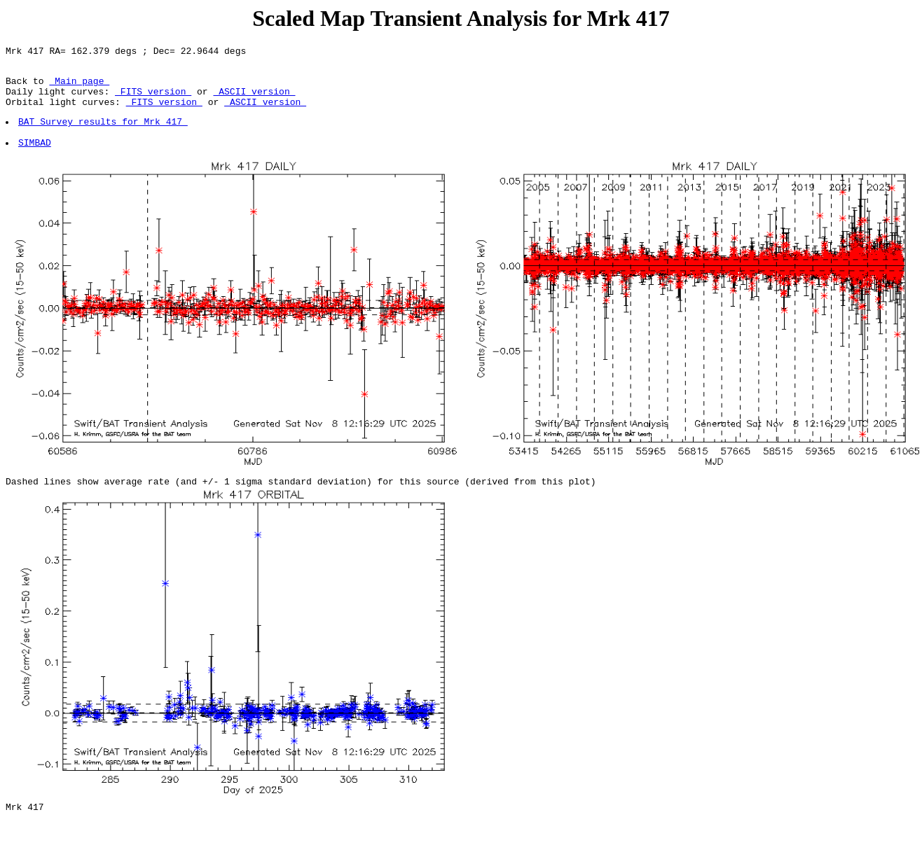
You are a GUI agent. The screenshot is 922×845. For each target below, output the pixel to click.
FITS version (153, 99)
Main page (79, 87)
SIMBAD (35, 159)
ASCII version (254, 99)
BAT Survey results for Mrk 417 (103, 133)
